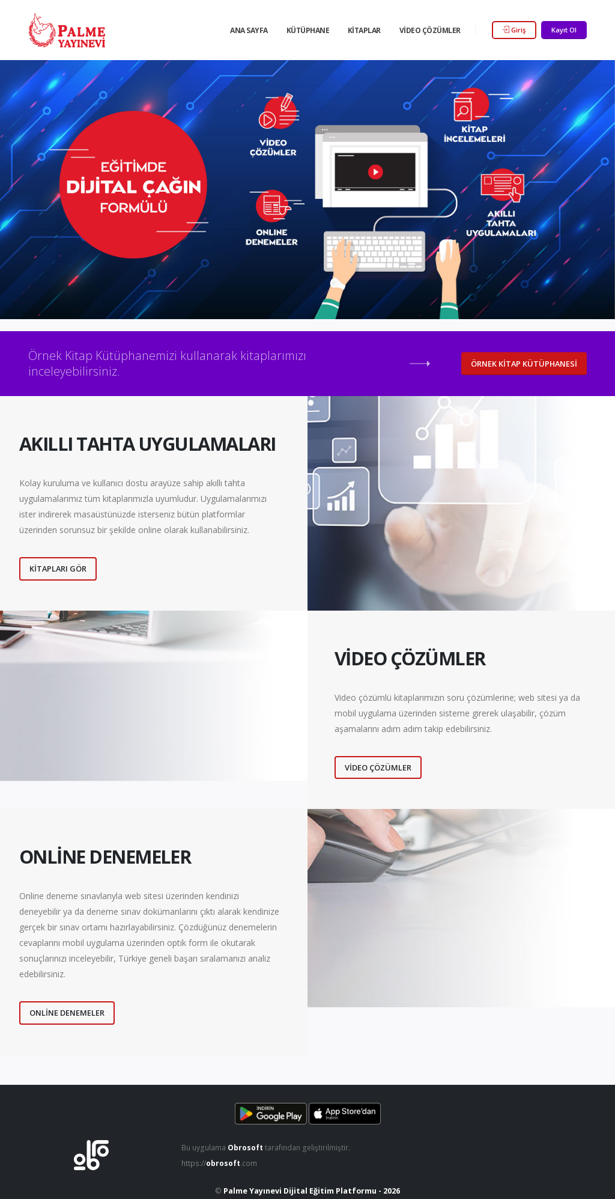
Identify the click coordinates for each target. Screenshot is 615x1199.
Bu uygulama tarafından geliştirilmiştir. (267, 1148)
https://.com (220, 1163)
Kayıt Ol (564, 29)
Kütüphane (308, 30)
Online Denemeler (67, 1012)
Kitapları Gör (57, 568)
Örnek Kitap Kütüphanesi (524, 363)
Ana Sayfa (249, 30)
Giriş (514, 29)
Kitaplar (364, 30)
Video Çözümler (430, 30)
